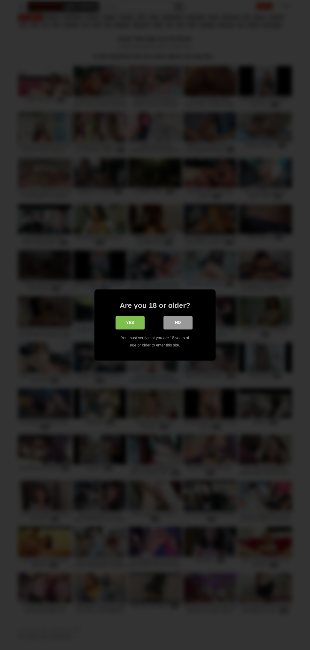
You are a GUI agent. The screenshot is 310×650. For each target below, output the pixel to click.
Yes (130, 323)
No (178, 323)
